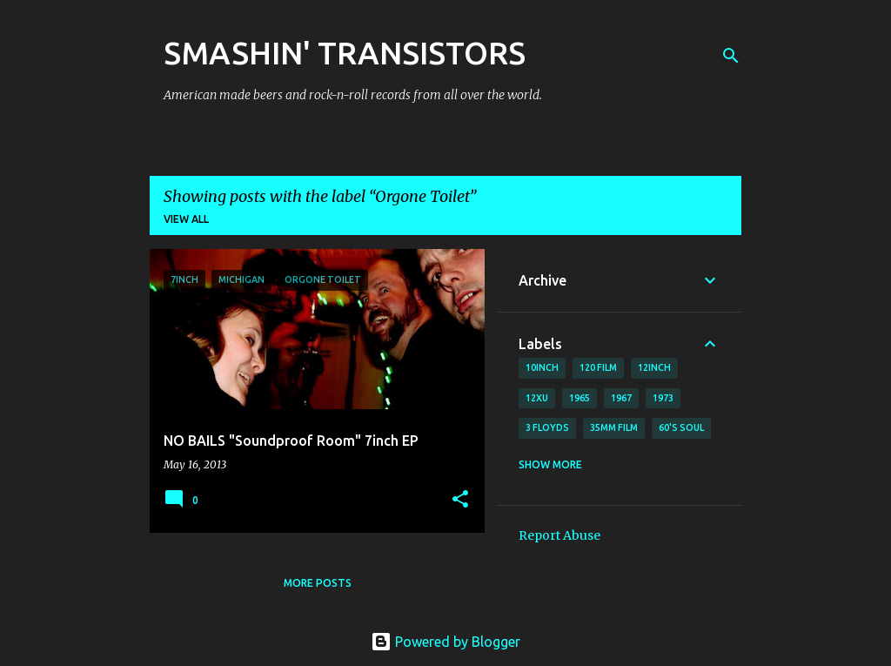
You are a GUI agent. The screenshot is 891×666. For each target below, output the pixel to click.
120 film (598, 367)
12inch (654, 367)
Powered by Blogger (445, 641)
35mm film (614, 427)
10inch (542, 367)
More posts (318, 583)
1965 (579, 398)
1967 (621, 398)
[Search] (730, 56)
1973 (663, 398)
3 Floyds (547, 427)
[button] (460, 500)
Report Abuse (559, 535)
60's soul (681, 427)
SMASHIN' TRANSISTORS (345, 53)
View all (186, 219)
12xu (537, 398)
